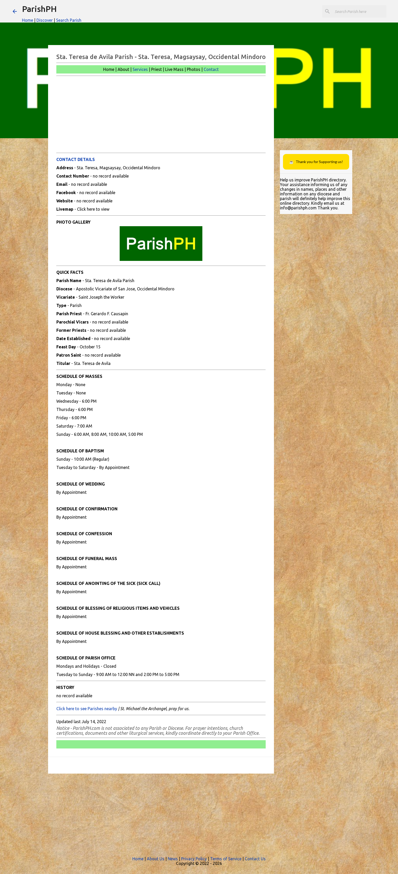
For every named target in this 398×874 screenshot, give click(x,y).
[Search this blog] (359, 11)
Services (140, 69)
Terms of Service (225, 858)
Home (27, 20)
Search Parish (68, 20)
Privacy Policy (194, 858)
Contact (211, 69)
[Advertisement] (161, 114)
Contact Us (255, 858)
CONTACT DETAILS (75, 159)
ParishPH (39, 8)
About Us (155, 858)
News (173, 858)
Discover (44, 20)
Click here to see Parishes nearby (86, 708)
